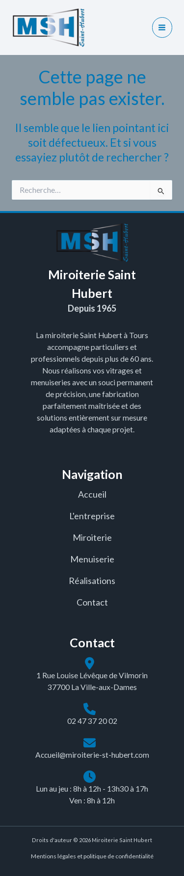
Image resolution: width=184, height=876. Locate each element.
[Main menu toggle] (162, 27)
